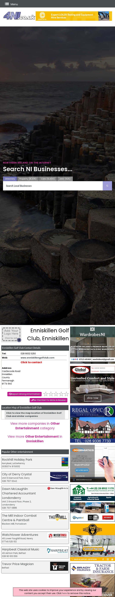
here (64, 593)
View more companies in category (35, 425)
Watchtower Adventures (20, 535)
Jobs (65, 178)
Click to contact (31, 362)
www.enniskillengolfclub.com (37, 357)
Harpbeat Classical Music (20, 549)
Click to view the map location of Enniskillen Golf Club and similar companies (34, 414)
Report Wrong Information (25, 394)
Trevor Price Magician (18, 564)
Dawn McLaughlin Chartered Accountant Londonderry (19, 493)
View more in (35, 438)
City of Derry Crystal (17, 474)
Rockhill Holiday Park (17, 459)
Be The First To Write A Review (50, 400)
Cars (48, 178)
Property (28, 178)
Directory (10, 178)
